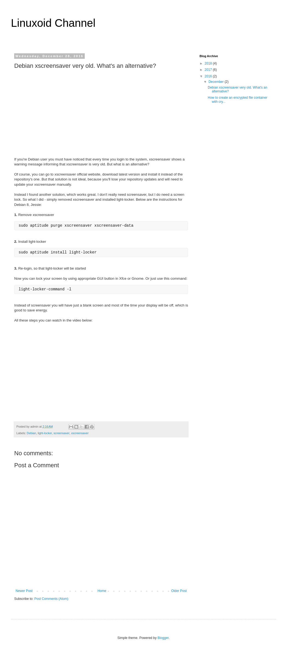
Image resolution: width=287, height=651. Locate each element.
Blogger (163, 638)
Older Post (179, 591)
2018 (209, 63)
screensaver (61, 433)
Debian (31, 433)
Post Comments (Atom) (51, 599)
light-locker (45, 433)
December (217, 82)
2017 (209, 70)
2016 (209, 76)
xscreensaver (80, 433)
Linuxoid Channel (53, 23)
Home (102, 591)
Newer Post (24, 591)
